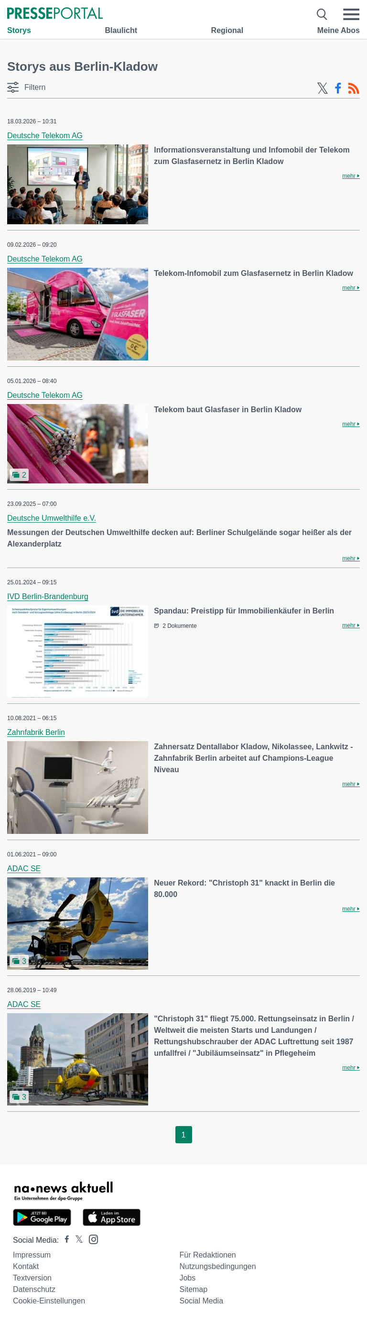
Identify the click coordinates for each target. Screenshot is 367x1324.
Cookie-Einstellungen (49, 1301)
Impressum (32, 1255)
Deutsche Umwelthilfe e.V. (51, 518)
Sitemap (193, 1289)
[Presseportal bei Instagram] (90, 1239)
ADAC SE (24, 868)
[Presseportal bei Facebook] (64, 1240)
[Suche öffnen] (322, 14)
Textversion (32, 1278)
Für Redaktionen (207, 1255)
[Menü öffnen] (351, 14)
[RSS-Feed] (353, 88)
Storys (19, 30)
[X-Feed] (322, 88)
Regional (227, 30)
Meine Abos (338, 30)
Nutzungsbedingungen (217, 1266)
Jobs (187, 1278)
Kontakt (26, 1266)
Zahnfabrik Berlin (36, 732)
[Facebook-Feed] (338, 88)
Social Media (201, 1301)
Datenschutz (34, 1289)
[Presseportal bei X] (76, 1240)
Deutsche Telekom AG (45, 135)
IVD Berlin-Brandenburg (47, 596)
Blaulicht (121, 30)
